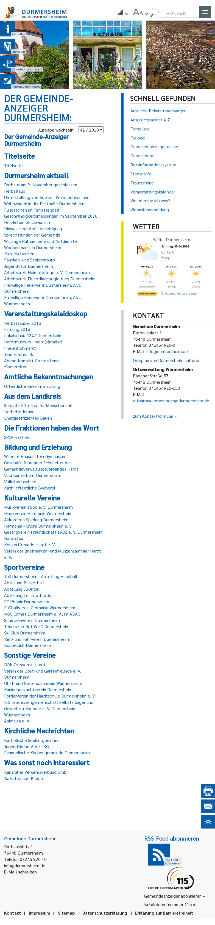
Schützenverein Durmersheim (32, 620)
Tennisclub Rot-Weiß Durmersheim (36, 626)
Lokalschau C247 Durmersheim (33, 335)
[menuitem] (122, 12)
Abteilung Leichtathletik (27, 595)
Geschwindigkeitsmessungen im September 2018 (50, 216)
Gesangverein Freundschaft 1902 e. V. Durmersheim (53, 532)
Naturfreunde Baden (23, 778)
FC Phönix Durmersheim (26, 601)
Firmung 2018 (17, 329)
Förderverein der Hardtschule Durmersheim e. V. (50, 696)
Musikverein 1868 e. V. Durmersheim (38, 507)
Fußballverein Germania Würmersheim (39, 607)
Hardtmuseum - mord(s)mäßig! (33, 342)
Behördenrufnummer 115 (168, 904)
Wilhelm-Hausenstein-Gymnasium (35, 456)
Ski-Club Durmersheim (24, 633)
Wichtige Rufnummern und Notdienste (40, 241)
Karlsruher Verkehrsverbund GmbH (36, 772)
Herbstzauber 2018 (22, 323)
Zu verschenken (19, 253)
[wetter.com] (147, 294)
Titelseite (13, 165)
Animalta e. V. (17, 721)
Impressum (39, 913)
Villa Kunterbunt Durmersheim (32, 475)
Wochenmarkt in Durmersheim (32, 247)
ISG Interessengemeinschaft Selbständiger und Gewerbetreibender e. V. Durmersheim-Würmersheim (48, 708)
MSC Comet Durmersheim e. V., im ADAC (42, 614)
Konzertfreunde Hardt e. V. (29, 544)
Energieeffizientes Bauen (28, 418)
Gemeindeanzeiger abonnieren (173, 896)
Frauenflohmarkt (20, 348)
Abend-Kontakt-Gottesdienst (32, 360)
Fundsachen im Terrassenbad (31, 210)
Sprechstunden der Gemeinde (32, 235)
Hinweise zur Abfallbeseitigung (33, 228)
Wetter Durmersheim (171, 239)
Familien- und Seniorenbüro (29, 260)
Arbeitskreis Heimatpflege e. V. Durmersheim (47, 272)
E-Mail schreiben (20, 872)
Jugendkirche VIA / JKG (26, 746)
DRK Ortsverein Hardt (25, 664)
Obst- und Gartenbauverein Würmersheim (43, 683)
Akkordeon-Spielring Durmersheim (36, 519)
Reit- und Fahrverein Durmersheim (36, 639)
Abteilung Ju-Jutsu (21, 589)
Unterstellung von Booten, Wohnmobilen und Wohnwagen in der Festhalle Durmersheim (47, 200)
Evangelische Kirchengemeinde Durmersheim (47, 752)
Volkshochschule (20, 481)
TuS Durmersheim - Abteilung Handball (40, 576)
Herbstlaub (14, 191)
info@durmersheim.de (167, 351)
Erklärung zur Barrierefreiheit (164, 913)
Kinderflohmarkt (19, 354)
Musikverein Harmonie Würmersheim (38, 513)
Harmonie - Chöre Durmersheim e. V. (38, 526)
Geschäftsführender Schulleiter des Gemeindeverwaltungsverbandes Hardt (41, 466)
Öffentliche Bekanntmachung (32, 386)
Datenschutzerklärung (104, 913)
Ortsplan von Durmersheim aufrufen (166, 360)
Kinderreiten (15, 366)
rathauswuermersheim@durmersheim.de (171, 400)
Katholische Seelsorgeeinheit (32, 740)
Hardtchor (14, 538)
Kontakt (12, 913)
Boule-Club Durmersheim (27, 645)
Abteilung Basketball (24, 582)
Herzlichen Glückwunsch (27, 222)
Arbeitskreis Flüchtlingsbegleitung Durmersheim (50, 278)
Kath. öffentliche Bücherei (29, 488)
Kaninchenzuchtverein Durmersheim (38, 689)
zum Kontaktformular (153, 416)
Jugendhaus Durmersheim (28, 266)
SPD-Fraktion (16, 437)
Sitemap (66, 913)
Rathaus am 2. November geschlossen (40, 184)
